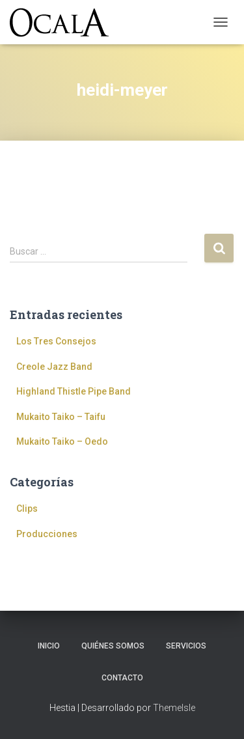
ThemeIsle (174, 708)
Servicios (186, 645)
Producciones (46, 534)
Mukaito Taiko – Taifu (60, 416)
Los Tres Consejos (56, 341)
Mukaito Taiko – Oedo (62, 441)
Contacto (122, 677)
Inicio (49, 645)
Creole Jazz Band (54, 366)
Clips (27, 508)
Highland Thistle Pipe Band (73, 391)
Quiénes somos (112, 645)
